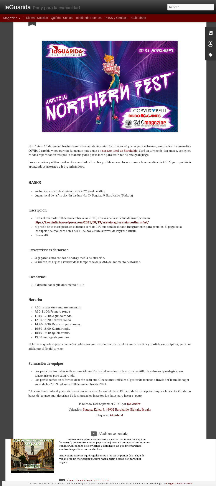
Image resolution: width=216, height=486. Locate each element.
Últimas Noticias (37, 18)
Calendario (138, 18)
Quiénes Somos (62, 18)
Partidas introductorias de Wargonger (95, 332)
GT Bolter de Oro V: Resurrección (93, 382)
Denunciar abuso (183, 483)
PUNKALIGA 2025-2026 (85, 431)
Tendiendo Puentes (89, 18)
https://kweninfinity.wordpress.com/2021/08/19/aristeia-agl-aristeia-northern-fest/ (92, 171)
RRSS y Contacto (117, 18)
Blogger (170, 483)
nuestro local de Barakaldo (120, 99)
